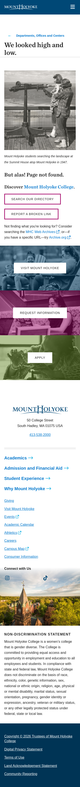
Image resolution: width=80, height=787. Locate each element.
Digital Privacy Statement (23, 749)
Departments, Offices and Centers (40, 35)
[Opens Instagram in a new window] (7, 578)
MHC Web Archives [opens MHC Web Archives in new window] (40, 232)
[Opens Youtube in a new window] (36, 578)
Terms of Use (14, 757)
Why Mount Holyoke (24, 488)
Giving (9, 501)
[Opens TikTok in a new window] (45, 578)
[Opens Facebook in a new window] (17, 578)
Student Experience (24, 478)
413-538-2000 (40, 435)
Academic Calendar (19, 524)
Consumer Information (21, 556)
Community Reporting (20, 774)
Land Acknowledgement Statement (30, 766)
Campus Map (14, 549)
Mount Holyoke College (49, 186)
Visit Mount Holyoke (19, 509)
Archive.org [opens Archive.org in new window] (57, 237)
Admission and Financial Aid (33, 468)
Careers (10, 540)
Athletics (10, 533)
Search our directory (32, 199)
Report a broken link (31, 214)
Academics (15, 458)
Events (9, 517)
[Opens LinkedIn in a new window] (26, 578)
